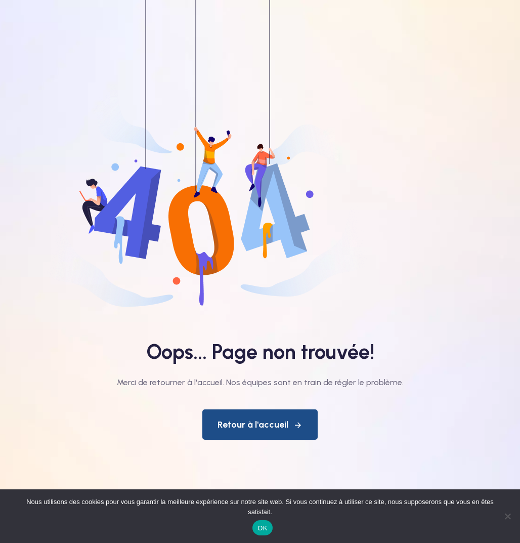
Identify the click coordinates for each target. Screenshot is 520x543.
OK (262, 528)
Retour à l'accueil (260, 424)
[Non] (507, 516)
